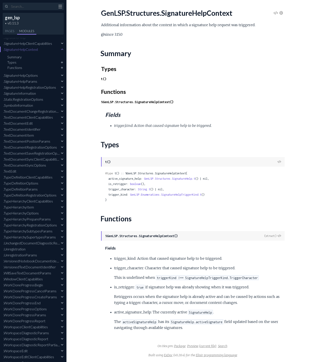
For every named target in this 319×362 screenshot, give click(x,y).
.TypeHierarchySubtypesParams (28, 231)
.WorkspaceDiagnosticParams (26, 333)
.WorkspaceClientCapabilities (25, 327)
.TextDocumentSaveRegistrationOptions (33, 153)
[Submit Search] (6, 6)
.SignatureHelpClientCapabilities (27, 43)
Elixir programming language (216, 355)
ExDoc (168, 355)
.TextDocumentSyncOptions (24, 165)
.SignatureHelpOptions (20, 75)
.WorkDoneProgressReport (24, 321)
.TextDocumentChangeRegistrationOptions (35, 111)
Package (180, 346)
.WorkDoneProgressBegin (23, 285)
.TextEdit (9, 171)
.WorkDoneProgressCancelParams (29, 291)
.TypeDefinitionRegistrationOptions (29, 195)
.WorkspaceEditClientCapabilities (28, 357)
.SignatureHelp (14, 37)
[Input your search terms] (33, 6)
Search (222, 346)
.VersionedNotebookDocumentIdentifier (34, 261)
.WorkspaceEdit (15, 351)
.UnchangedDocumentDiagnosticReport (33, 243)
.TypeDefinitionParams (20, 189)
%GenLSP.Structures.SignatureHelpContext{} (137, 102)
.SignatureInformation (19, 93)
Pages (9, 31)
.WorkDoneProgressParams (24, 315)
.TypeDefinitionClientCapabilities (28, 177)
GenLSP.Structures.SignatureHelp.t (169, 178)
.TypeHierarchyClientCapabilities (28, 201)
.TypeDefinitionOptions (20, 183)
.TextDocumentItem (18, 135)
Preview (192, 346)
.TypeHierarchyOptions (21, 213)
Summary (14, 57)
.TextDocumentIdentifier (22, 129)
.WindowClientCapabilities (23, 279)
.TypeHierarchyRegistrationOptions (30, 225)
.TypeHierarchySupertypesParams (29, 237)
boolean (135, 184)
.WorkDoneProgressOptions (25, 309)
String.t (144, 189)
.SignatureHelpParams (20, 81)
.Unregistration (14, 249)
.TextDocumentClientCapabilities (28, 117)
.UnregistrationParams (20, 255)
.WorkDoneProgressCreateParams (30, 297)
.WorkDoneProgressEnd (22, 303)
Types (11, 62)
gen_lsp (12, 17)
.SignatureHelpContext (20, 49)
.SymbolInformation (18, 105)
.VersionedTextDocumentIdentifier (29, 267)
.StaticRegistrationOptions (23, 99)
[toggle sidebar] (60, 7)
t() (103, 79)
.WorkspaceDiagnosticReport (25, 339)
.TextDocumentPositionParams (26, 141)
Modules (26, 31)
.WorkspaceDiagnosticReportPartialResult (35, 345)
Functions (14, 67)
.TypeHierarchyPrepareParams (27, 219)
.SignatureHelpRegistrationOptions (29, 87)
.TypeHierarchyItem (18, 207)
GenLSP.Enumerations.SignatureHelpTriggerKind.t (165, 194)
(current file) (207, 346)
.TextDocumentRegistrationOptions (30, 147)
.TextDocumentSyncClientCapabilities (31, 159)
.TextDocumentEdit (18, 123)
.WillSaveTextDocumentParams (27, 273)
